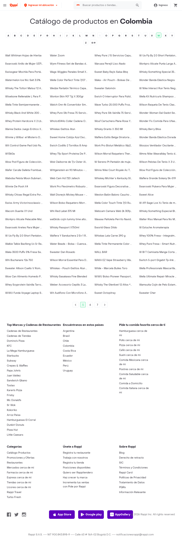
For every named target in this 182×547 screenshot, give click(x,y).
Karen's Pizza (14, 390)
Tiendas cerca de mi (19, 482)
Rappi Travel (14, 492)
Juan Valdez (14, 375)
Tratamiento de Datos (132, 482)
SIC (121, 462)
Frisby (10, 395)
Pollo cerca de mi (129, 340)
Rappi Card (125, 472)
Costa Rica (69, 350)
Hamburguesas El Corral (21, 420)
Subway (11, 360)
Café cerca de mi (129, 350)
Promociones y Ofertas (20, 457)
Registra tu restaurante (76, 452)
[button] (41, 5)
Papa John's (14, 370)
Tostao (11, 385)
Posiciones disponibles (76, 467)
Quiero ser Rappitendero (78, 472)
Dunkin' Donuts (15, 425)
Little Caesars (15, 435)
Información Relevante (132, 492)
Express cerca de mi (19, 477)
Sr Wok (11, 405)
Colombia (68, 346)
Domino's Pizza (16, 341)
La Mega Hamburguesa (20, 350)
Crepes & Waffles (17, 365)
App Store (62, 515)
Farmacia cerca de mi (20, 472)
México (67, 360)
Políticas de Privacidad (132, 477)
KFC (9, 346)
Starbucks (13, 355)
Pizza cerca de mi (129, 345)
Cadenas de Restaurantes (22, 331)
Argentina (68, 331)
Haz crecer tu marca (75, 477)
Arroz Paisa (13, 415)
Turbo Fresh (14, 497)
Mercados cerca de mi (20, 467)
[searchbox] (107, 5)
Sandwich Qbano (17, 380)
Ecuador (68, 355)
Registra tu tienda (73, 462)
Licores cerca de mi (19, 487)
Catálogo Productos (19, 452)
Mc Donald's (14, 400)
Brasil (66, 336)
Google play (91, 515)
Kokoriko (12, 410)
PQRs (122, 487)
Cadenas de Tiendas (19, 336)
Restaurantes (15, 462)
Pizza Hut (12, 430)
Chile (66, 341)
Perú (65, 365)
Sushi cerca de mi (130, 355)
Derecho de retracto (131, 457)
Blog (121, 452)
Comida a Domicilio (130, 383)
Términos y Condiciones (133, 467)
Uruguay (68, 370)
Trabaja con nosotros (75, 457)
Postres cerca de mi (131, 369)
